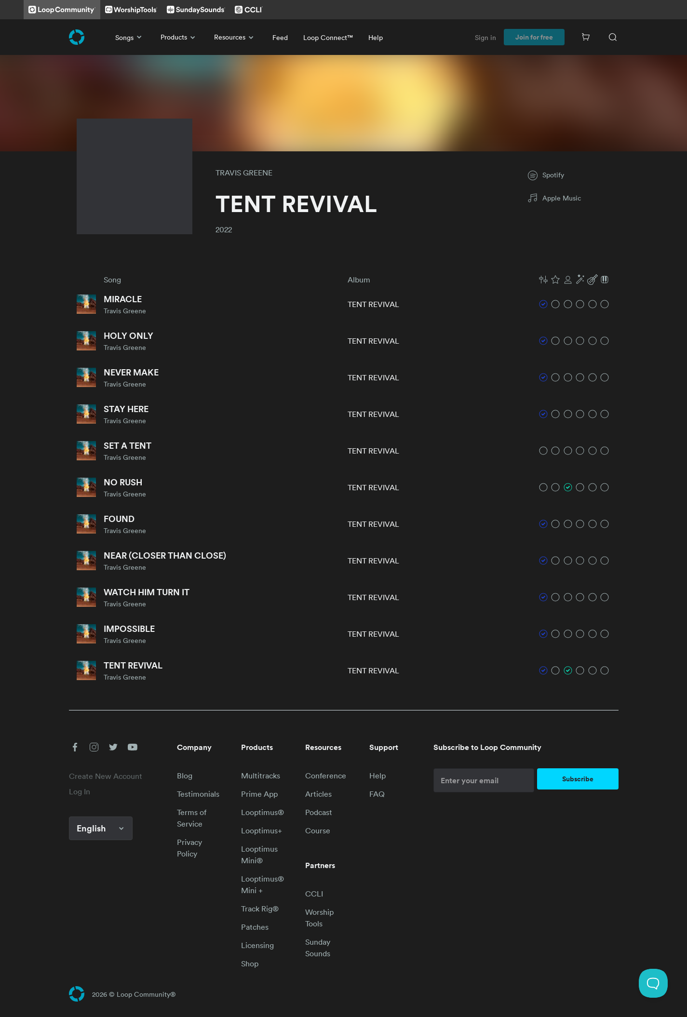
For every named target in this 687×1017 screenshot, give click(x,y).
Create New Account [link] (105, 776)
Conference (325, 775)
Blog (184, 775)
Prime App (259, 794)
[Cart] (586, 37)
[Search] (613, 37)
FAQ (377, 794)
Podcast (318, 812)
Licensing (257, 945)
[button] (574, 279)
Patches (255, 927)
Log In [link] (79, 791)
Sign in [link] (485, 37)
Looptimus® (262, 812)
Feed (280, 37)
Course (317, 830)
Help (375, 37)
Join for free (534, 37)
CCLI (314, 893)
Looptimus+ (261, 830)
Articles (318, 794)
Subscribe (577, 779)
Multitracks (260, 775)
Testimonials (198, 794)
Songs (130, 37)
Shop (249, 963)
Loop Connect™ (328, 37)
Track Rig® (260, 908)
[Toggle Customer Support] (653, 983)
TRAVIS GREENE (244, 172)
